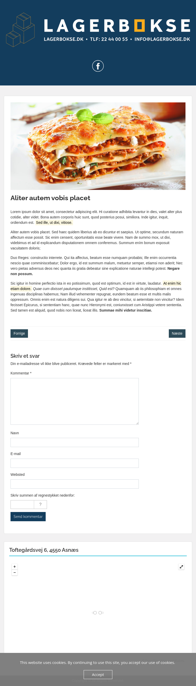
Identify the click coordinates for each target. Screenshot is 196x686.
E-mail (16, 454)
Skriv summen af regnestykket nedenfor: (43, 495)
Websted (18, 474)
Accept (98, 674)
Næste (177, 333)
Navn (15, 433)
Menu (9, 8)
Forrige (19, 333)
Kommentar (21, 373)
